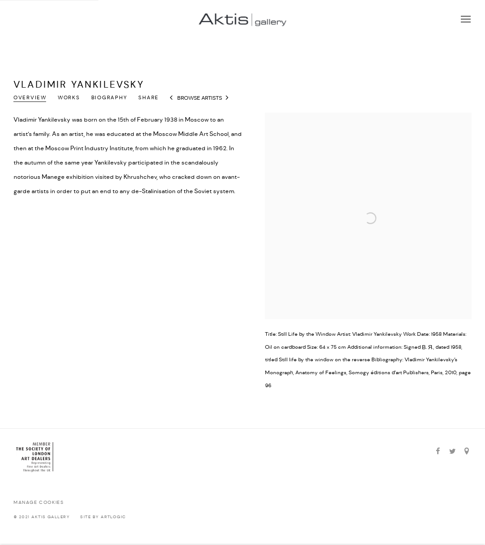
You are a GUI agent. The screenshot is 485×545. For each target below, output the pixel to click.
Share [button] (148, 98)
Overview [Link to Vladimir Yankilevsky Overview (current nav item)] (30, 98)
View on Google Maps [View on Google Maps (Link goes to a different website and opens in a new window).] (466, 451)
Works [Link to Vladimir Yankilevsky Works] (69, 98)
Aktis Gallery (242, 19)
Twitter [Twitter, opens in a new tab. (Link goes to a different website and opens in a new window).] (452, 451)
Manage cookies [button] (38, 503)
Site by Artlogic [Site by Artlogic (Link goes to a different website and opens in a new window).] (103, 517)
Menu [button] (465, 19)
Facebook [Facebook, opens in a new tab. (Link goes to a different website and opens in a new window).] (438, 451)
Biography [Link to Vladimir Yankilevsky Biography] (109, 98)
